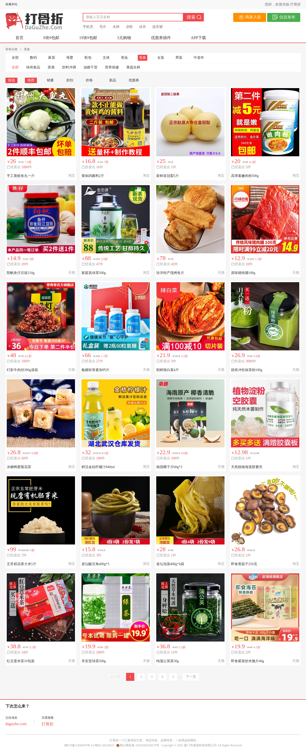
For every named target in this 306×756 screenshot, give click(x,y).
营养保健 (112, 67)
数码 (33, 57)
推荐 (30, 80)
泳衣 (142, 27)
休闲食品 (33, 67)
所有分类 (11, 49)
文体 (106, 57)
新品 (112, 80)
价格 (91, 80)
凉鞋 (129, 27)
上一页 (115, 677)
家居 (51, 57)
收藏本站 (11, 4)
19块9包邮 (88, 38)
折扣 (69, 80)
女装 (160, 57)
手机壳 (88, 27)
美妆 (124, 57)
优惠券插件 (161, 38)
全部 (15, 57)
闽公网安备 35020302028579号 (137, 745)
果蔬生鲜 (133, 67)
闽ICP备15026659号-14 (79, 745)
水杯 (116, 27)
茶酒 (51, 67)
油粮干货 (90, 67)
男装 (178, 57)
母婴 (69, 57)
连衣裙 (157, 27)
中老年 (199, 57)
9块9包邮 (51, 38)
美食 (142, 57)
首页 (19, 38)
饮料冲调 (69, 67)
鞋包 (87, 57)
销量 (50, 80)
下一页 (191, 677)
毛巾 (102, 27)
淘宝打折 (137, 740)
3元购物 (124, 38)
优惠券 (134, 80)
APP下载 (198, 38)
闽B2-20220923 (104, 745)
